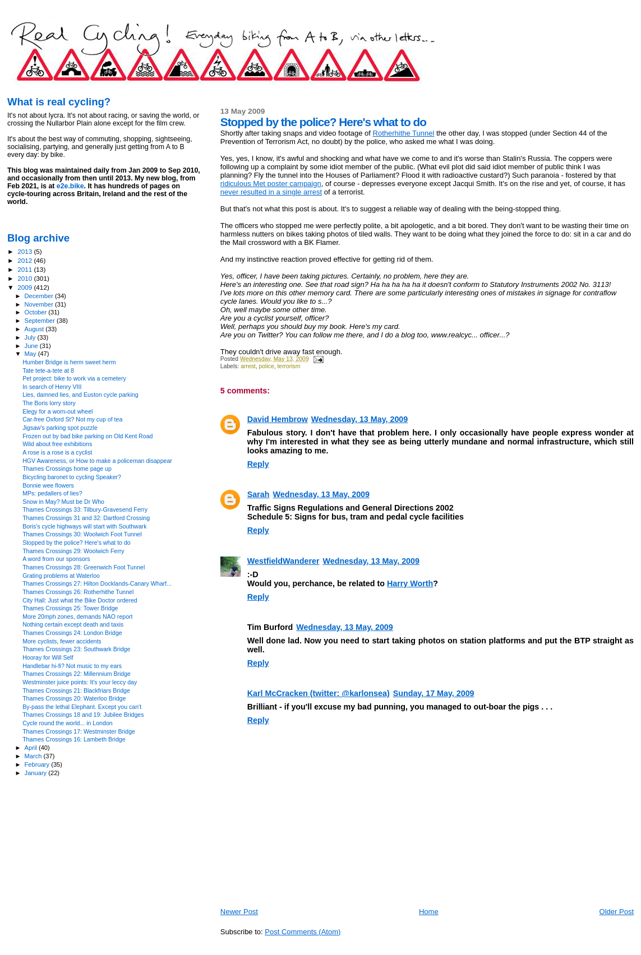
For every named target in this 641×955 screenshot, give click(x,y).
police (266, 366)
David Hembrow (277, 419)
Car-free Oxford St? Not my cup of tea (72, 419)
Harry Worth (410, 583)
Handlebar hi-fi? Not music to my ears (72, 665)
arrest (248, 366)
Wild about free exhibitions (57, 444)
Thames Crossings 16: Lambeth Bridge (73, 739)
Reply (258, 464)
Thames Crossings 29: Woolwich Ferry (73, 551)
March (34, 756)
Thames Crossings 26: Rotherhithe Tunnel (77, 591)
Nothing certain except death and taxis (72, 624)
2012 (25, 260)
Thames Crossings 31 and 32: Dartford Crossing (86, 517)
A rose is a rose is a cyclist (57, 452)
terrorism (288, 366)
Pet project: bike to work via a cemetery (74, 378)
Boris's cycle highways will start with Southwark (84, 526)
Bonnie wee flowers (48, 485)
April (32, 747)
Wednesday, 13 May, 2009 (359, 419)
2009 (25, 287)
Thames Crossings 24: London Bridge (72, 632)
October (37, 312)
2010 (25, 278)
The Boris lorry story (49, 403)
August (35, 329)
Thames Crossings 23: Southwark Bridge (76, 649)
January (37, 772)
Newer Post (239, 911)
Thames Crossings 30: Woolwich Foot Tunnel (82, 534)
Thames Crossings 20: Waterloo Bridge (74, 698)
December (40, 296)
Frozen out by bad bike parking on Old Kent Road (87, 436)
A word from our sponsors (56, 558)
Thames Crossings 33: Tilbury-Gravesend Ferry (84, 509)
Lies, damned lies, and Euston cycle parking (80, 394)
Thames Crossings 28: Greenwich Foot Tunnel (83, 567)
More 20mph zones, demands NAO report (77, 616)
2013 (25, 251)
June (32, 345)
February (38, 764)
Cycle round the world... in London (67, 723)
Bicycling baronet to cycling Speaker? (71, 477)
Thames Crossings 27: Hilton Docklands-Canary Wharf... (97, 583)
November (40, 304)
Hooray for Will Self (47, 657)
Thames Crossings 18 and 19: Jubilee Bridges (83, 714)
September (41, 320)
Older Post (617, 911)
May (31, 353)
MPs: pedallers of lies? (52, 493)
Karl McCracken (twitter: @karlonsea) (318, 693)
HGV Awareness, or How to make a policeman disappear (97, 460)
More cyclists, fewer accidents (62, 641)
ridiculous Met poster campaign (270, 183)
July (31, 337)
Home (429, 911)
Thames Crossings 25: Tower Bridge (70, 608)
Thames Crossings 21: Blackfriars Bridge (76, 690)
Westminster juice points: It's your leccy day (79, 682)
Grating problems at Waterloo (61, 575)
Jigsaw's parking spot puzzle (60, 427)
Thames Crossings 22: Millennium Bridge (76, 673)
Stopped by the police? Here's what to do (76, 542)
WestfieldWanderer (283, 561)
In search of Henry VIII (51, 386)
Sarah (258, 494)
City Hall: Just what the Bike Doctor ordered (79, 600)
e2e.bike (70, 186)
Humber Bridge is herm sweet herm (69, 362)
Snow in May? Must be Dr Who (63, 501)
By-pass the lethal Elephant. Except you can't (81, 706)
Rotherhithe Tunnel (404, 133)
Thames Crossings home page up (67, 468)
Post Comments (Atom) (302, 932)
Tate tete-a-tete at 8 (48, 370)
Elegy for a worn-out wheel (57, 411)
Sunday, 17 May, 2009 (433, 693)
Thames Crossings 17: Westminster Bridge (78, 731)
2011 (25, 269)
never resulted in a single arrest (271, 192)
